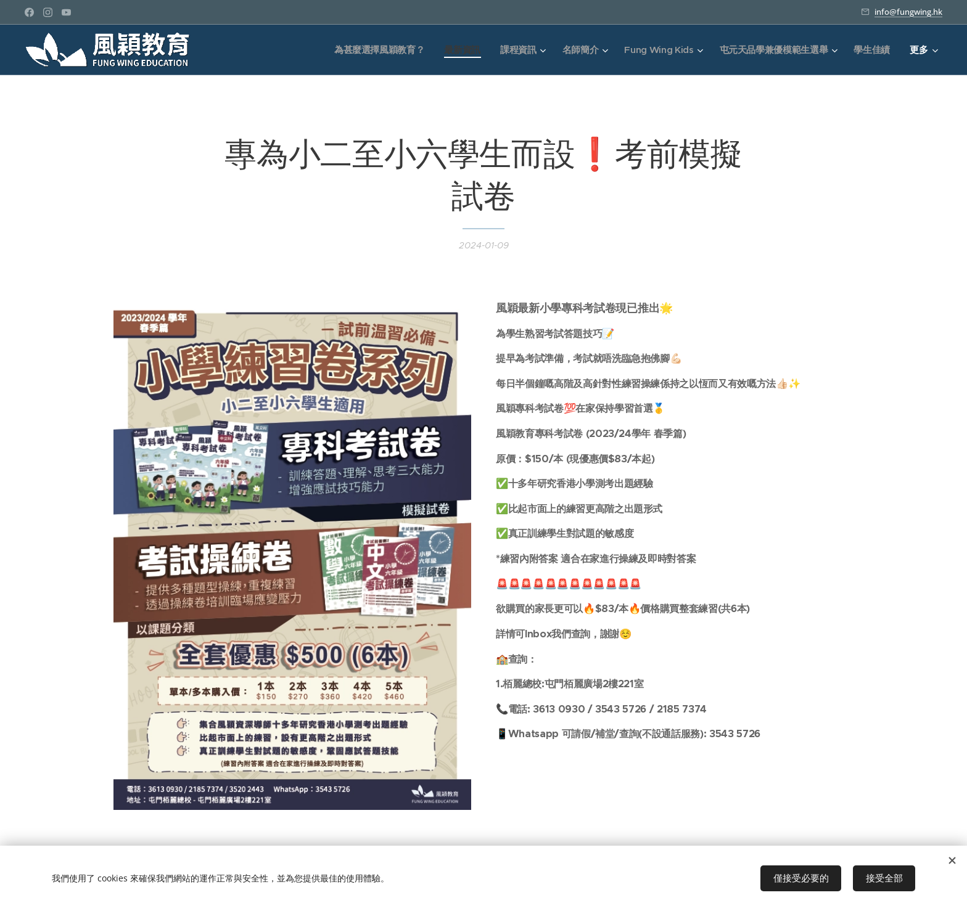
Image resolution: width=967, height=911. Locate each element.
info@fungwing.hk (908, 11)
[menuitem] (373, 50)
